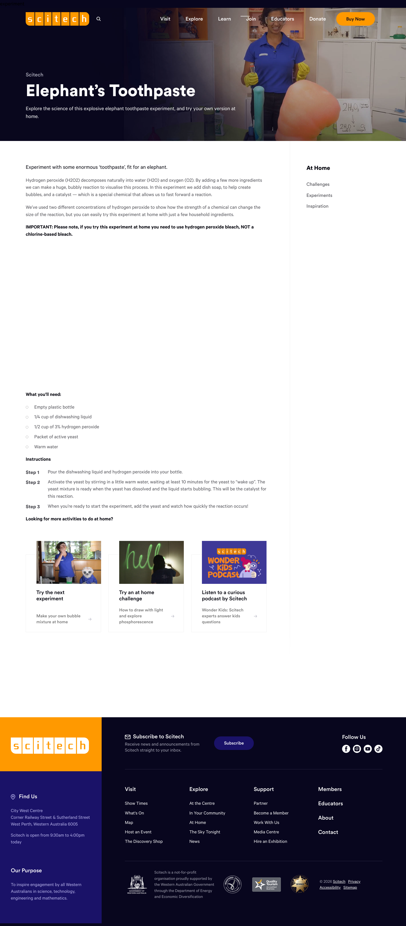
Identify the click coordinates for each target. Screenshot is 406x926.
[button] (165, 19)
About (326, 817)
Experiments (319, 195)
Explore (198, 789)
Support (264, 789)
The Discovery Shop (144, 841)
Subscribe (234, 743)
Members (330, 789)
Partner (261, 803)
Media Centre (266, 832)
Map (132, 822)
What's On (134, 813)
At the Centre (202, 803)
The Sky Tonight (204, 832)
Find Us (28, 796)
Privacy (354, 881)
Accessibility (330, 887)
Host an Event (138, 832)
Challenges (318, 184)
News (194, 841)
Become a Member (271, 813)
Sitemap (350, 887)
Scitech (34, 75)
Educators (330, 803)
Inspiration (318, 206)
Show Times (136, 803)
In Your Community (207, 813)
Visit (130, 789)
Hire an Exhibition (270, 841)
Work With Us (266, 822)
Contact (328, 832)
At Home (318, 167)
